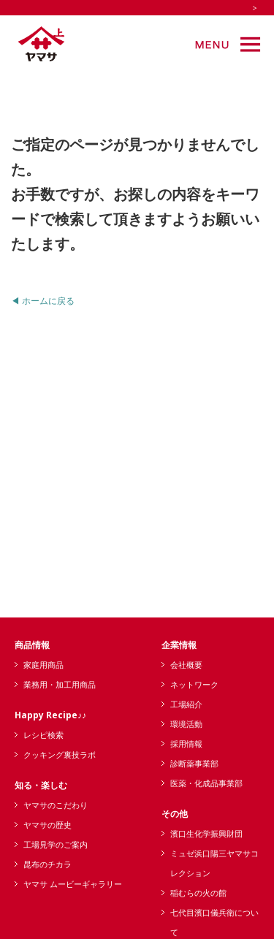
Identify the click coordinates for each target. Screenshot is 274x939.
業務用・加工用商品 (59, 684)
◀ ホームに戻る (43, 300)
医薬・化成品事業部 (206, 783)
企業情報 (179, 645)
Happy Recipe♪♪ (50, 715)
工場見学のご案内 (55, 844)
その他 (174, 813)
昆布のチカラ (47, 864)
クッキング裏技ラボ (59, 754)
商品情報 (32, 645)
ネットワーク (194, 684)
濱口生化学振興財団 (206, 833)
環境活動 (186, 723)
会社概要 (186, 664)
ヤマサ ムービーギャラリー (72, 883)
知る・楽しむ (41, 785)
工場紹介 (186, 704)
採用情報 (186, 743)
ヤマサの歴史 (47, 824)
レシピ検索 (43, 734)
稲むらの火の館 (198, 892)
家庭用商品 (43, 664)
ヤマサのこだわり (55, 804)
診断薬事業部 (194, 763)
